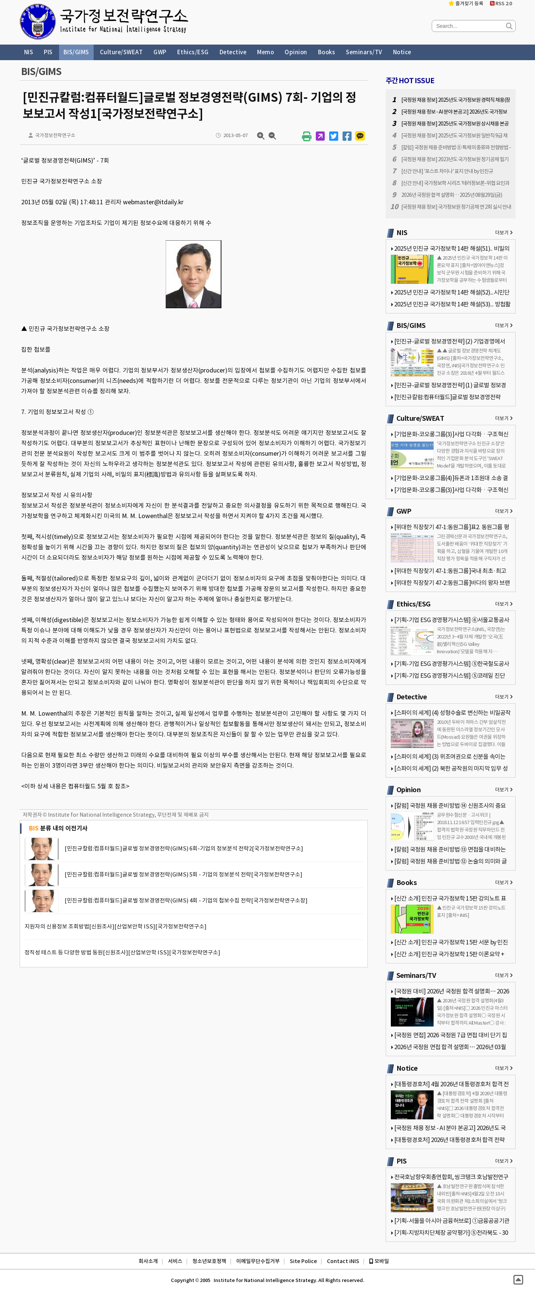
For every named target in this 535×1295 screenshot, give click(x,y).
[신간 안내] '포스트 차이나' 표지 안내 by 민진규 (447, 171)
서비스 (175, 1261)
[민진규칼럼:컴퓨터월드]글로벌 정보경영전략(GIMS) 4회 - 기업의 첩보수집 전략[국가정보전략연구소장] (186, 900)
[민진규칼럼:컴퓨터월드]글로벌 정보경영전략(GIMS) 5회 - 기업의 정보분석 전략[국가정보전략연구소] (183, 874)
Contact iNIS (343, 1261)
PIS (48, 52)
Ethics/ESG (193, 52)
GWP (159, 52)
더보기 (504, 233)
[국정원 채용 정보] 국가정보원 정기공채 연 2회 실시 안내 (456, 207)
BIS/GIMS (76, 52)
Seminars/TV (364, 52)
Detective (233, 52)
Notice (402, 52)
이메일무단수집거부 (258, 1261)
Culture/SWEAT (121, 52)
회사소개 (148, 1261)
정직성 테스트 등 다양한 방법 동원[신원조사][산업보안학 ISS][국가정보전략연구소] (122, 952)
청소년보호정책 (209, 1261)
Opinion (296, 52)
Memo (265, 52)
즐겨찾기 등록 (465, 3)
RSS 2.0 (501, 3)
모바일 (379, 1261)
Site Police (303, 1261)
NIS (28, 52)
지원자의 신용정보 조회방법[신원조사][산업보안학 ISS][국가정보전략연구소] (116, 926)
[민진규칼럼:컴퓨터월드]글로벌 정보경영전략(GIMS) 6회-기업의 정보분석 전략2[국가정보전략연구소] (184, 848)
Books (326, 52)
